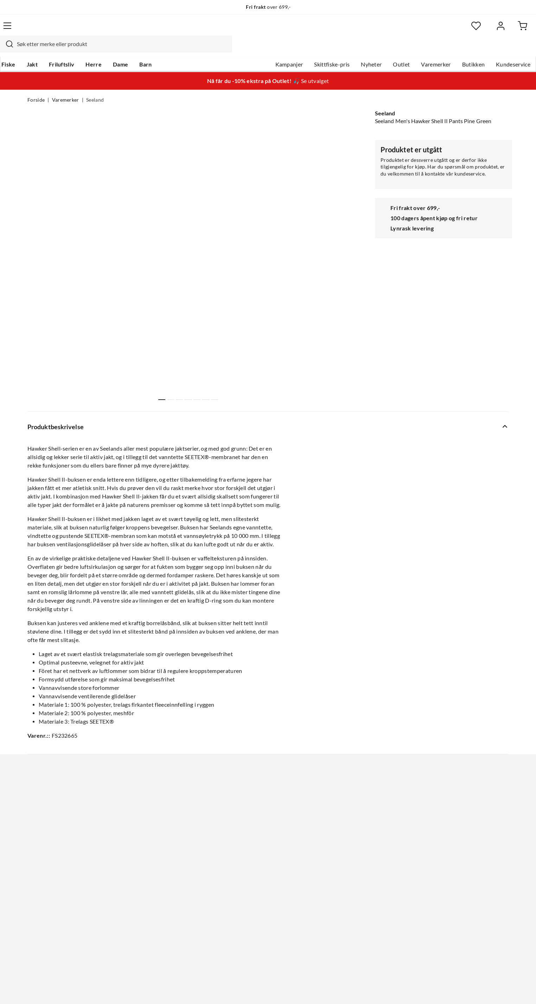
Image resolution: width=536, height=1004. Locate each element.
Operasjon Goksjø (251, 873)
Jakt (58, 49)
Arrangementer (247, 862)
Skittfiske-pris (304, 49)
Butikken (446, 49)
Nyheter (343, 49)
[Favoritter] (440, 30)
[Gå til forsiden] (60, 30)
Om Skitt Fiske (246, 828)
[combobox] (260, 29)
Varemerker (408, 49)
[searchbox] (267, 29)
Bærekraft (241, 884)
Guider (36, 839)
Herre (119, 49)
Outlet (373, 49)
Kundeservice (485, 49)
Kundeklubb (243, 907)
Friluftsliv (88, 49)
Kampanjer (262, 49)
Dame (146, 49)
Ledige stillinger (248, 839)
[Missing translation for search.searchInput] (151, 30)
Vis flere (188, 413)
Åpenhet (239, 895)
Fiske (34, 49)
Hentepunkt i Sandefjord (58, 850)
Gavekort (140, 839)
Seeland (95, 86)
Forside (36, 86)
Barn (171, 49)
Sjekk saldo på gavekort (56, 862)
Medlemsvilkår (246, 918)
